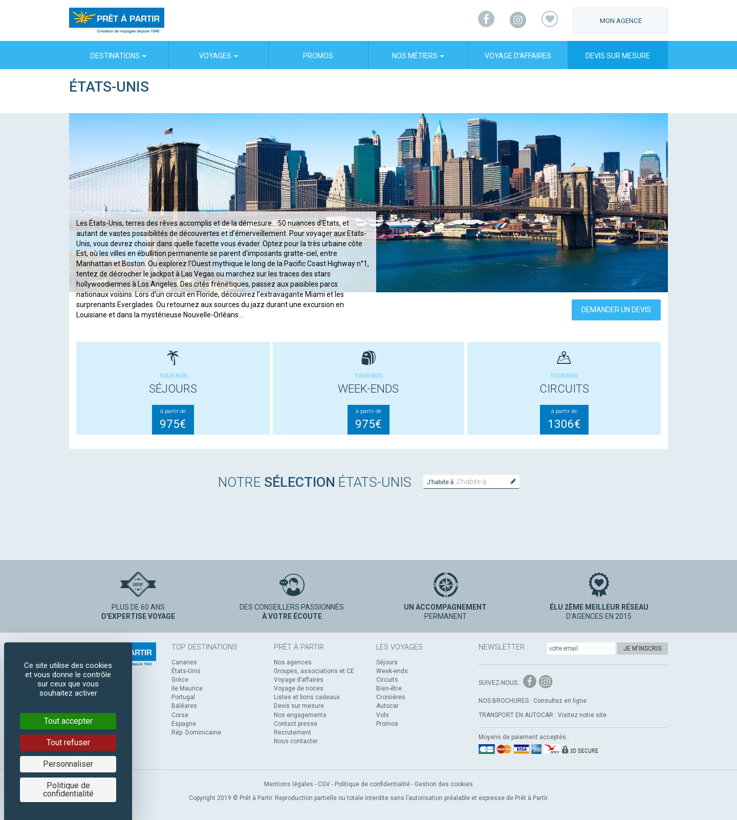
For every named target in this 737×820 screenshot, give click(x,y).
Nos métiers (418, 56)
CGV (324, 784)
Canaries (184, 662)
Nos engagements (300, 715)
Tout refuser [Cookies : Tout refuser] (68, 742)
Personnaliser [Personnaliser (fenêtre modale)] (68, 764)
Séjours (387, 662)
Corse (179, 715)
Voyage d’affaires (518, 56)
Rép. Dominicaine (196, 732)
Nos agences (293, 662)
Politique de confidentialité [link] (68, 790)
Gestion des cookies (444, 784)
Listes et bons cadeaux (307, 697)
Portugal (183, 697)
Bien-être (389, 688)
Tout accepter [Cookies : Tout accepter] (68, 721)
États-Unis (186, 671)
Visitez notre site (582, 715)
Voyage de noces (298, 688)
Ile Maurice (187, 688)
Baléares (184, 705)
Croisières (390, 697)
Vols (382, 715)
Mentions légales (288, 784)
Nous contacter (296, 741)
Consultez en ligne (560, 700)
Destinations (118, 56)
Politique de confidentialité (372, 784)
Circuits (387, 679)
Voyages (218, 56)
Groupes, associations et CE (314, 671)
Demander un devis (616, 310)
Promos (318, 56)
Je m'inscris (642, 648)
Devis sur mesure (618, 56)
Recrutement (292, 732)
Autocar (387, 705)
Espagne (183, 723)
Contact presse (295, 723)
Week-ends (392, 671)
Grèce (179, 679)
